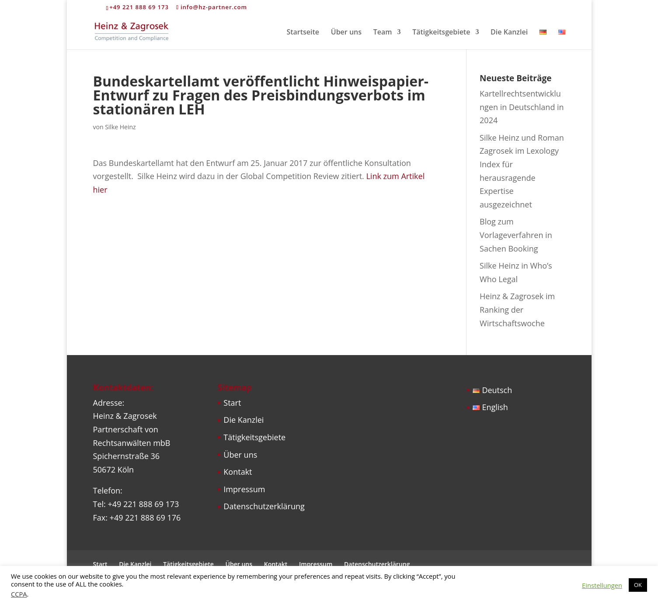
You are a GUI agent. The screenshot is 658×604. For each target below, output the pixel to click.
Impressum (244, 489)
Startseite (302, 33)
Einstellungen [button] (602, 585)
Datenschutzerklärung (263, 506)
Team (382, 33)
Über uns (346, 33)
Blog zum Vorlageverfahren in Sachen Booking (516, 234)
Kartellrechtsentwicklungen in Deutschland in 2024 (522, 106)
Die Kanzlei (509, 33)
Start (232, 402)
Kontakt (237, 471)
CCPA (19, 594)
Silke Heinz (120, 127)
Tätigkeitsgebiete (441, 33)
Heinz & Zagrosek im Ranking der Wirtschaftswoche (517, 309)
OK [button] (638, 585)
